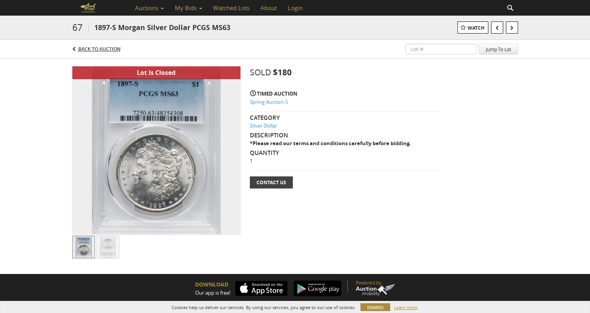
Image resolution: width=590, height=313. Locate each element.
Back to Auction (99, 49)
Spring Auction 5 (269, 101)
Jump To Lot (498, 49)
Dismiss (375, 307)
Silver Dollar (263, 125)
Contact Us (271, 182)
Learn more (405, 307)
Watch (476, 28)
